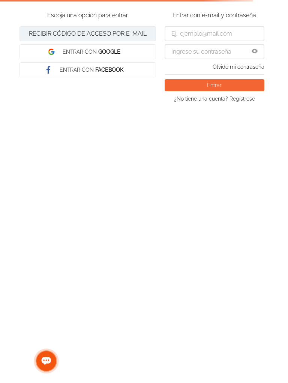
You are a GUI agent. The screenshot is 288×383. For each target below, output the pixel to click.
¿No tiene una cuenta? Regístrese (214, 99)
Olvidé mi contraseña (238, 67)
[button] (255, 52)
